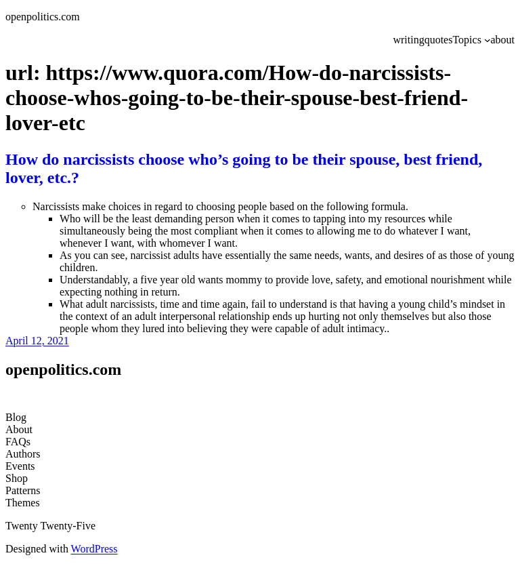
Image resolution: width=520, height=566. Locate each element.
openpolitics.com (42, 16)
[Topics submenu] (487, 40)
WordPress (94, 548)
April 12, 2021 (37, 340)
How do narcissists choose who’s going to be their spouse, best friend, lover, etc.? (243, 168)
